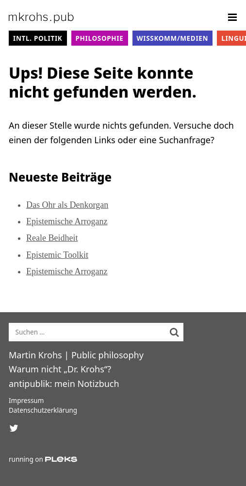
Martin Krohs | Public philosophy (76, 355)
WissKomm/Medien (173, 38)
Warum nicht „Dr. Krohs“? (60, 369)
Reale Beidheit (52, 238)
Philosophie (100, 38)
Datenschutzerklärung (43, 410)
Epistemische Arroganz (66, 221)
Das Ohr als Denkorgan (67, 205)
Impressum (26, 400)
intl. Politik (38, 38)
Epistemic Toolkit (57, 255)
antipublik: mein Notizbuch (64, 383)
